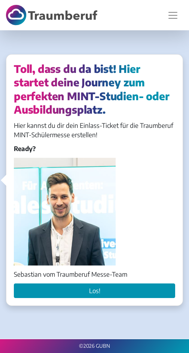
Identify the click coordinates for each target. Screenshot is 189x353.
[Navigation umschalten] (173, 15)
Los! (94, 290)
